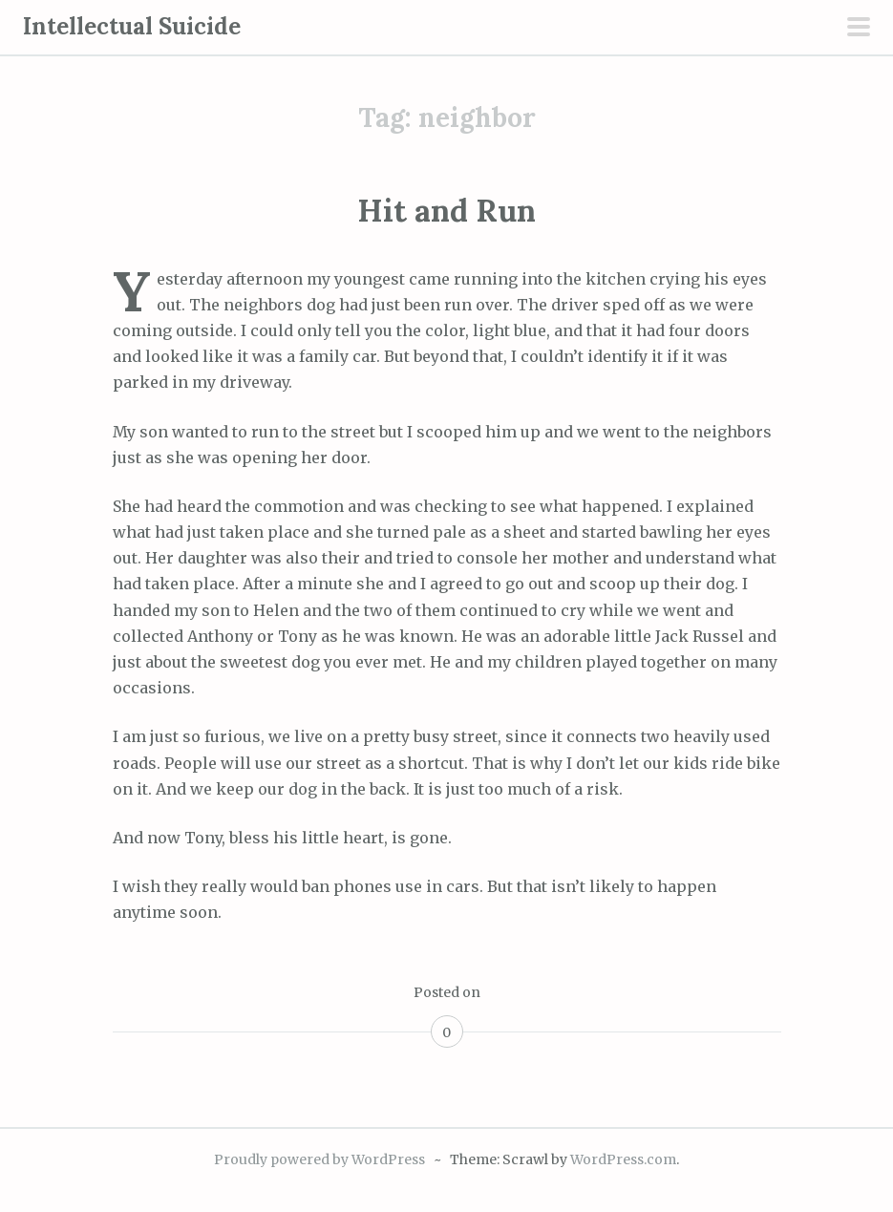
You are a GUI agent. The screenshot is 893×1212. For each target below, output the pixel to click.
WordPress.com (623, 1159)
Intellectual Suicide (132, 26)
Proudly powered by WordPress (319, 1159)
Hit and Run (446, 210)
